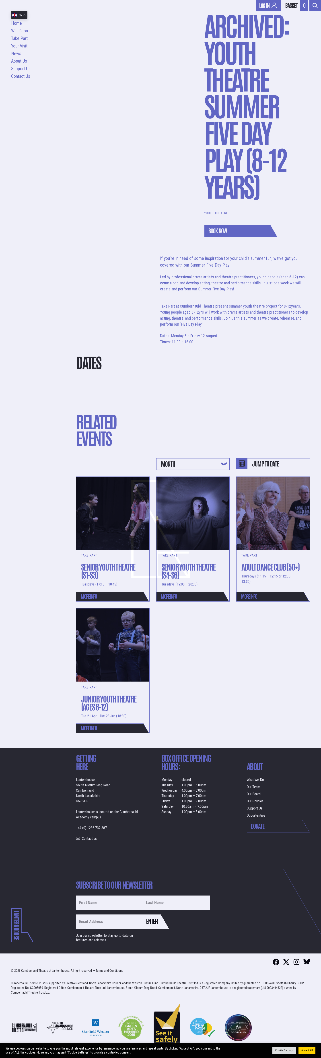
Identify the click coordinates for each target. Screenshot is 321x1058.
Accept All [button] (307, 1050)
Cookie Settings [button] (284, 1050)
